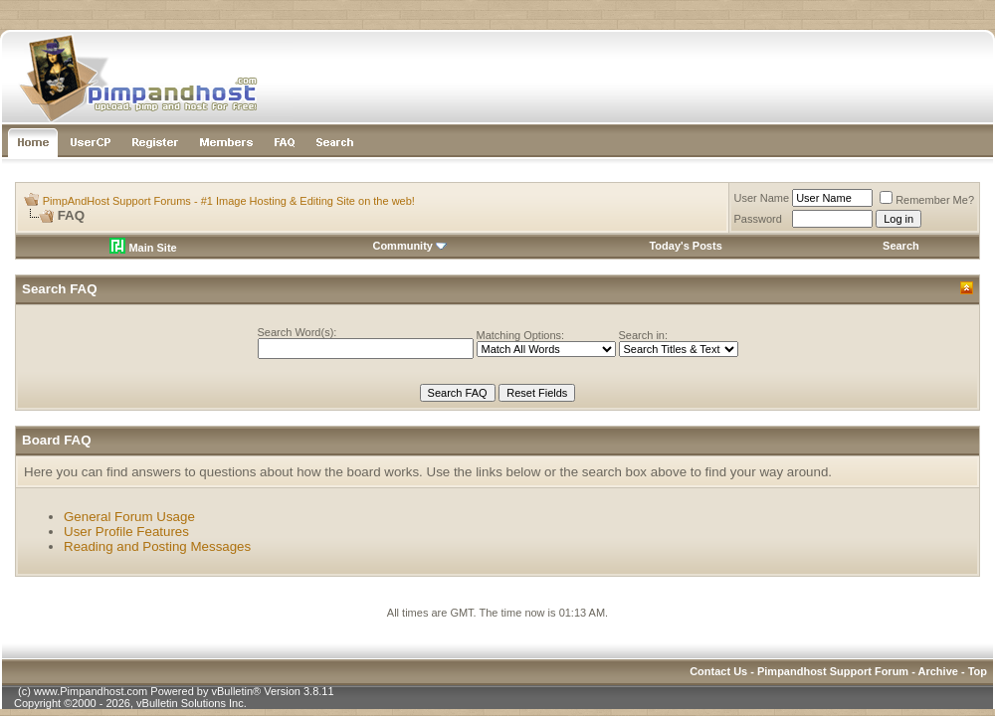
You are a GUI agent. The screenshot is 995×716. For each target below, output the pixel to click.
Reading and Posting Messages (157, 546)
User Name (762, 198)
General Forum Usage (129, 516)
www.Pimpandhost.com (90, 691)
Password (758, 219)
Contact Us (718, 671)
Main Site (142, 248)
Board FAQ (57, 440)
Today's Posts (685, 246)
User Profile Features (126, 531)
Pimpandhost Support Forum (832, 671)
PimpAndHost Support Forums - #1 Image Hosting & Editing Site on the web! (229, 201)
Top (977, 671)
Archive (938, 671)
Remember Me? (927, 200)
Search (901, 246)
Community (409, 246)
